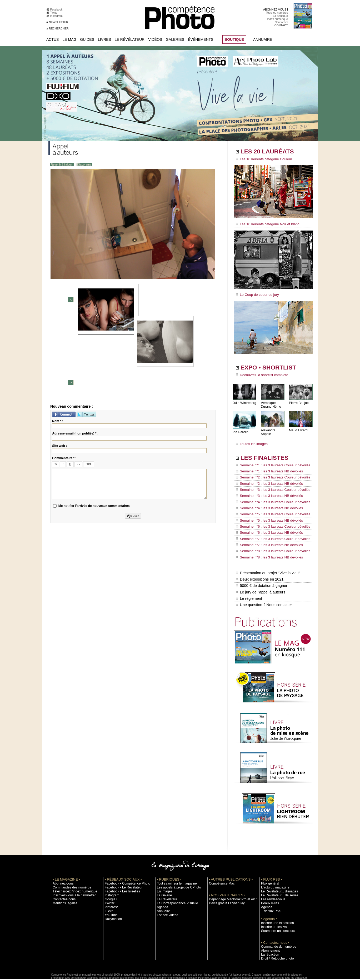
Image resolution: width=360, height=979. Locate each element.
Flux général (269, 854)
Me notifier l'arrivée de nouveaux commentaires (94, 423)
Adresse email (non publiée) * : (75, 351)
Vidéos (155, 39)
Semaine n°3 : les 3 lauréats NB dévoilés (266, 484)
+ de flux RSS (269, 882)
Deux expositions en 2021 (259, 554)
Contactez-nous (62, 870)
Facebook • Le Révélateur (121, 858)
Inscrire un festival (272, 898)
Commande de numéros (276, 918)
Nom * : (57, 339)
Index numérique (277, 19)
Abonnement (269, 921)
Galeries (175, 39)
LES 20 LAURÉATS (271, 152)
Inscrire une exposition (275, 894)
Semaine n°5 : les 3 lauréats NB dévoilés (266, 504)
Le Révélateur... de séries (277, 866)
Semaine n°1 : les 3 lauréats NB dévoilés (266, 464)
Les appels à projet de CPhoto (175, 858)
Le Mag (69, 39)
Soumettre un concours (275, 902)
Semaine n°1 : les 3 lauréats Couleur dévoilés (270, 459)
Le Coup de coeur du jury (255, 292)
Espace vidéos (166, 886)
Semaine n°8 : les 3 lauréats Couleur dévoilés (270, 529)
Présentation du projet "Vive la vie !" (267, 549)
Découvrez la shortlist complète (260, 372)
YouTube (110, 886)
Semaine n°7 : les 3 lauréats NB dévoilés (266, 524)
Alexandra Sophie (273, 427)
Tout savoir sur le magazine (174, 854)
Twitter (55, 12)
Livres (104, 39)
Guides (87, 39)
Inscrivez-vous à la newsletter (71, 866)
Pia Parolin (240, 429)
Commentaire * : (64, 376)
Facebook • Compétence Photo (124, 854)
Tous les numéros (277, 12)
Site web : (59, 364)
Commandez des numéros (69, 858)
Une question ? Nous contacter (263, 577)
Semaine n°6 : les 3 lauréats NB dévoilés (266, 514)
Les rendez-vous (271, 870)
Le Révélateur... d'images (277, 862)
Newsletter (281, 22)
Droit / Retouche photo (275, 929)
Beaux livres (268, 874)
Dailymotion (112, 890)
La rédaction (269, 925)
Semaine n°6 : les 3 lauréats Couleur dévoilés (270, 509)
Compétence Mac (220, 854)
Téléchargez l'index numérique (72, 862)
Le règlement (249, 571)
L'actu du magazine (273, 858)
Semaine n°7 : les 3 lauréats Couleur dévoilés (270, 519)
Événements (200, 39)
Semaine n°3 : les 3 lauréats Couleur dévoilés (270, 479)
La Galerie (163, 866)
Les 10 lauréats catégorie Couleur (261, 159)
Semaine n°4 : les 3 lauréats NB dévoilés (266, 494)
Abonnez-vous (62, 854)
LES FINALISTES (268, 452)
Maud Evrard (298, 427)
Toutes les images (250, 438)
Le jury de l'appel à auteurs (260, 565)
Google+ (110, 870)
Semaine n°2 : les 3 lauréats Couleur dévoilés (270, 469)
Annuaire (262, 39)
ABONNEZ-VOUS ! (275, 9)
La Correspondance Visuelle (174, 874)
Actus (52, 39)
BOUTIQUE (234, 39)
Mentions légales (63, 874)
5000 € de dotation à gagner (261, 560)
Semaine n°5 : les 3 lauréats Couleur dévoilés (270, 499)
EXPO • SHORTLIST (273, 365)
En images (163, 862)
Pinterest (110, 878)
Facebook (57, 9)
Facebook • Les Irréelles (120, 862)
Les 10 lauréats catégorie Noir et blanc (265, 223)
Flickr (108, 882)
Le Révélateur (129, 39)
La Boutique (280, 15)
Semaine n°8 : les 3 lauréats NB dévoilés (266, 534)
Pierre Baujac (298, 400)
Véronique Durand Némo (271, 401)
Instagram (57, 15)
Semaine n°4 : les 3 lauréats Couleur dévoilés (270, 489)
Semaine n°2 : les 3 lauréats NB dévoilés (266, 474)
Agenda (162, 878)
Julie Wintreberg (244, 400)
